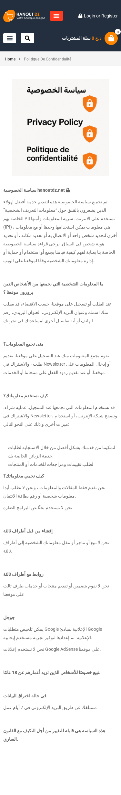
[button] (56, 16)
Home (10, 59)
